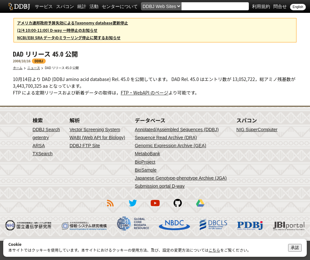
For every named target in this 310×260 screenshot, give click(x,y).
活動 (94, 6)
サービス (44, 6)
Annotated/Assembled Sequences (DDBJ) (177, 129)
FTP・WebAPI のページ (144, 92)
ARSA (39, 145)
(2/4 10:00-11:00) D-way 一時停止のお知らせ (57, 30)
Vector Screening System (95, 129)
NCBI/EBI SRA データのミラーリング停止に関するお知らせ (69, 37)
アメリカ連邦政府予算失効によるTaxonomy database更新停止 (72, 22)
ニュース (33, 67)
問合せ (280, 6)
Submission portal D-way (160, 186)
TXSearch (42, 153)
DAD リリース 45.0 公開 (63, 67)
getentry (41, 137)
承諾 (295, 247)
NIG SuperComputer (256, 129)
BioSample (146, 170)
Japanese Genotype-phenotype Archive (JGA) (181, 178)
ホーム (18, 67)
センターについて (120, 6)
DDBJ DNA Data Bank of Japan (19, 6)
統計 (81, 6)
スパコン (65, 6)
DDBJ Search (46, 129)
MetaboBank (147, 153)
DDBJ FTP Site (85, 145)
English (298, 7)
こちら (214, 250)
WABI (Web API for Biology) (97, 137)
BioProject (145, 162)
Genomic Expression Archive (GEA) (170, 145)
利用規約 (261, 6)
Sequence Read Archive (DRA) (166, 137)
